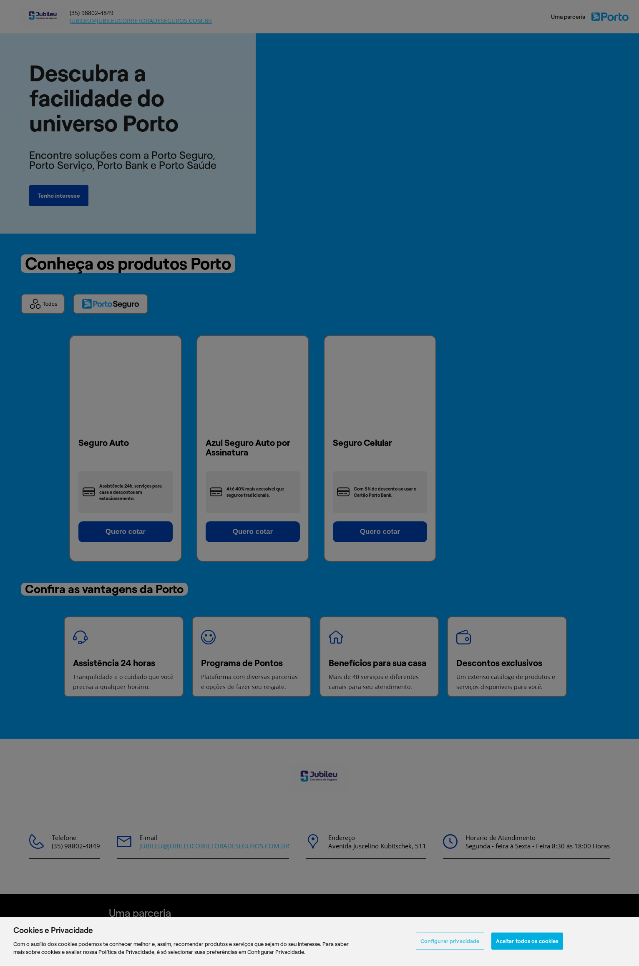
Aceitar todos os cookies (527, 941)
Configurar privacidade (450, 941)
